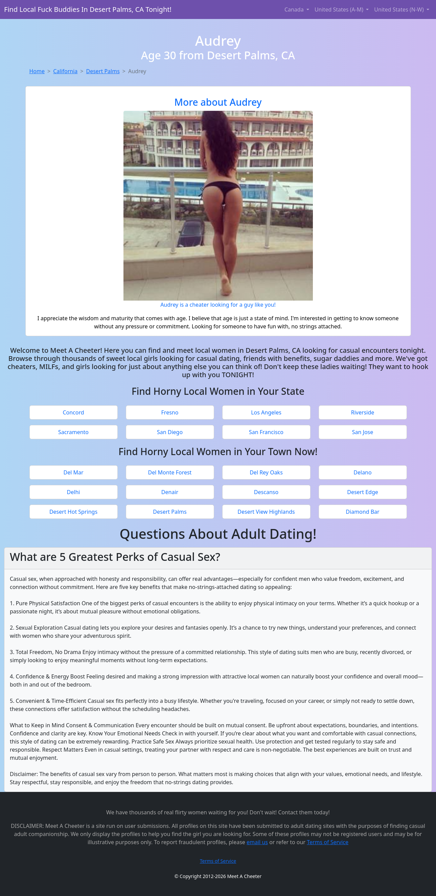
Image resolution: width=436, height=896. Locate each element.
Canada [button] (294, 9)
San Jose (362, 432)
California (65, 71)
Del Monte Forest (170, 472)
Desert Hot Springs (73, 511)
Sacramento (73, 432)
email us (257, 842)
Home (37, 71)
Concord (73, 412)
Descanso (266, 492)
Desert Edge (362, 492)
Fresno (170, 412)
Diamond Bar (362, 511)
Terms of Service (327, 842)
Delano (362, 472)
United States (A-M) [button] (340, 9)
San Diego (170, 432)
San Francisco (266, 432)
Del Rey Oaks (266, 472)
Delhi (73, 492)
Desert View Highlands (266, 511)
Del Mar (73, 472)
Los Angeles (266, 412)
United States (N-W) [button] (399, 9)
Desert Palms (102, 71)
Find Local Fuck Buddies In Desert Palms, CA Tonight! (87, 9)
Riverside (362, 412)
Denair (169, 492)
